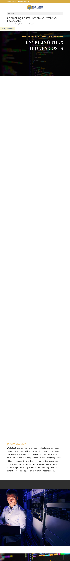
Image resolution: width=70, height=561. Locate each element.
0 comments (37, 24)
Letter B (11, 24)
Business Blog (28, 24)
